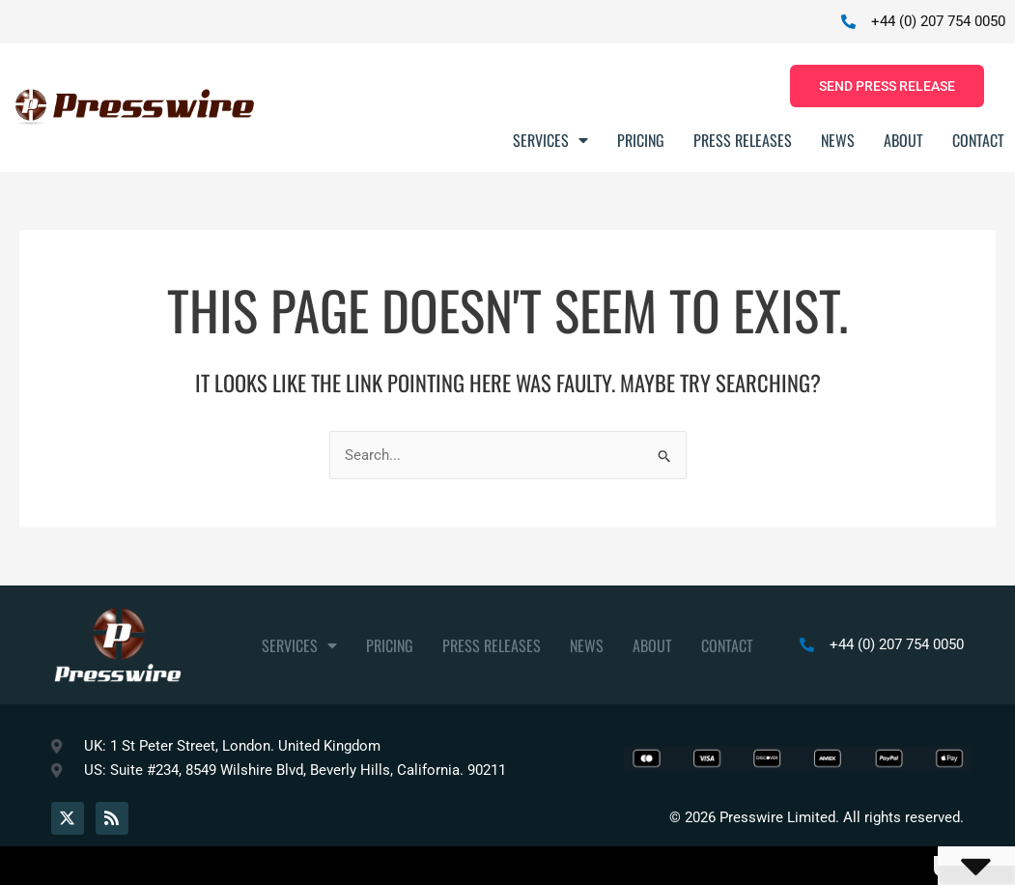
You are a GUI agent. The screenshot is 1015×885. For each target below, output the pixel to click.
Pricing (640, 140)
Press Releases (742, 140)
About (903, 140)
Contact (978, 140)
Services (550, 140)
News (838, 140)
